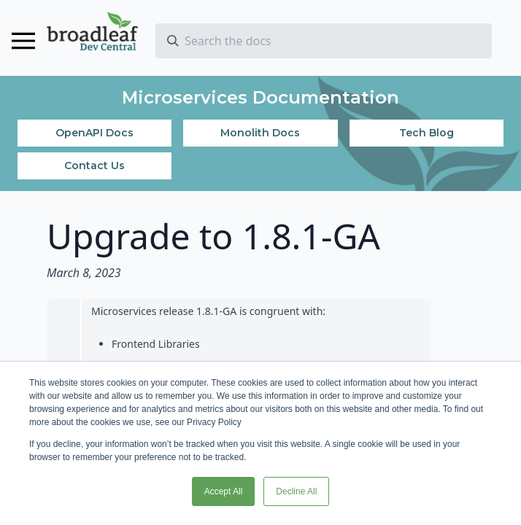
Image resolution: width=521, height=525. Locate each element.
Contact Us (94, 165)
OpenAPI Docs (94, 132)
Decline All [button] (296, 491)
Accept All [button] (223, 491)
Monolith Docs (260, 132)
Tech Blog (426, 132)
